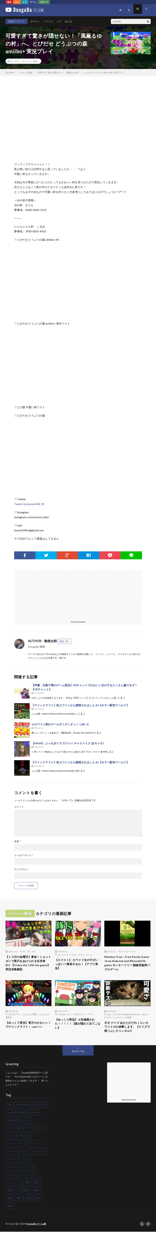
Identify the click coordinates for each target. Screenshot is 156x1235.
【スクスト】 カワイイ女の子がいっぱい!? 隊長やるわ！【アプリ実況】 (77, 964)
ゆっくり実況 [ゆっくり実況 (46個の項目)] (14, 1131)
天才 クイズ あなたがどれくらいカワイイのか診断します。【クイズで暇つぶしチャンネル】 (127, 1029)
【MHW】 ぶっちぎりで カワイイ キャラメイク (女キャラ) (67, 743)
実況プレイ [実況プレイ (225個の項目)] (13, 1193)
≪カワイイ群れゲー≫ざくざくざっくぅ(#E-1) (60, 724)
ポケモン (35, 21)
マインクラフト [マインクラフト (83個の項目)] (15, 1170)
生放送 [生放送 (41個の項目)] (28, 1201)
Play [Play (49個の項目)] (9, 1108)
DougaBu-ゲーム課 (36, 1227)
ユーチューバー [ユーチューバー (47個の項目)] (28, 1178)
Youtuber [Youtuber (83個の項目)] (12, 1123)
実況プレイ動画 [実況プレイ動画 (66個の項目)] (31, 1193)
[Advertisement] (45, 594)
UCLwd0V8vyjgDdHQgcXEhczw (126, 1016)
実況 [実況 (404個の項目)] (36, 1186)
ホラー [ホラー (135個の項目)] (24, 1154)
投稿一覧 (63, 641)
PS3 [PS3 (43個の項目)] (36, 1108)
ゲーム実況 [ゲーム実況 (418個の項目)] (24, 1139)
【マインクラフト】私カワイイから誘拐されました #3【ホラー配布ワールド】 (80, 705)
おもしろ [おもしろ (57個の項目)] (25, 1123)
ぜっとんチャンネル (67, 955)
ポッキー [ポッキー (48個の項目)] (11, 1162)
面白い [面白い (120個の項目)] (10, 1209)
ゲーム (33, 2)
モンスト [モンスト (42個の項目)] (11, 1178)
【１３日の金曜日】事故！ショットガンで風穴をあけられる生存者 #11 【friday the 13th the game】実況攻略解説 (28, 964)
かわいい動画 (31, 61)
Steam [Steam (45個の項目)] (10, 1115)
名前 (17, 841)
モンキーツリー (129, 951)
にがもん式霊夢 (29, 1016)
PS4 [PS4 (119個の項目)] (44, 1108)
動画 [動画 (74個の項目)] (27, 1186)
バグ (58, 21)
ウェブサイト (21, 869)
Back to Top (78, 1054)
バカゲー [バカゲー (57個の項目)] (11, 1154)
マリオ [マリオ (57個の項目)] (30, 1170)
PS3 (28, 951)
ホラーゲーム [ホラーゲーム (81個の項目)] (38, 1154)
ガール (81, 955)
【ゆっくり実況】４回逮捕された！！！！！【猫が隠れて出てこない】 (77, 1026)
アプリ (90, 1016)
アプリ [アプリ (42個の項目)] (28, 1131)
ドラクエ (48, 21)
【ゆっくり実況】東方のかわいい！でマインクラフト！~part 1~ (28, 1029)
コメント (19, 807)
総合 (9, 2)
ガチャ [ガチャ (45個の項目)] (39, 1131)
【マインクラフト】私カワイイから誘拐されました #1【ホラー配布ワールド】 (80, 762)
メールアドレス (23, 855)
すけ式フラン (14, 1016)
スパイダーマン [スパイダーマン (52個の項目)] (15, 1147)
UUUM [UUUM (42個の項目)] (21, 1115)
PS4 (33, 951)
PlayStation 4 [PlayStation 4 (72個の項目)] (23, 1108)
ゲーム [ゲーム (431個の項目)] (10, 1139)
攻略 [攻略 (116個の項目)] (18, 1201)
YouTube (61, 1016)
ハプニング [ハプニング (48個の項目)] (33, 1147)
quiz (109, 1016)
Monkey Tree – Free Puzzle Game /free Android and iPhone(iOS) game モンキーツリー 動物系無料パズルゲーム (125, 964)
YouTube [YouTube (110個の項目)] (33, 1115)
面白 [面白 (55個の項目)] (38, 1201)
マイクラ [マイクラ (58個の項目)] (25, 1162)
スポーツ (44, 2)
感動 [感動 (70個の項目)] (9, 1201)
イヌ (24, 2)
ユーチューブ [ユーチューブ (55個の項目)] (14, 1186)
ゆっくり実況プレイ (76, 1016)
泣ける (68, 21)
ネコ (17, 2)
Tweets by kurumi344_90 (29, 504)
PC (24, 951)
